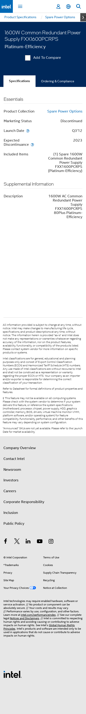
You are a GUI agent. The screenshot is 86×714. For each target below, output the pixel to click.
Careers (9, 491)
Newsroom (12, 469)
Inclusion (10, 512)
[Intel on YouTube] (40, 542)
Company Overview (19, 448)
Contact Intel (14, 458)
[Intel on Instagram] (51, 542)
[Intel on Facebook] (5, 542)
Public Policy (13, 523)
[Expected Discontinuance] (32, 144)
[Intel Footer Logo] (12, 674)
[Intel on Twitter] (17, 542)
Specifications (19, 81)
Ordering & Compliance (57, 81)
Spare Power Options (64, 111)
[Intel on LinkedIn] (28, 542)
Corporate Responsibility (23, 502)
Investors (10, 480)
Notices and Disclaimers (24, 618)
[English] (68, 6)
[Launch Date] (27, 131)
